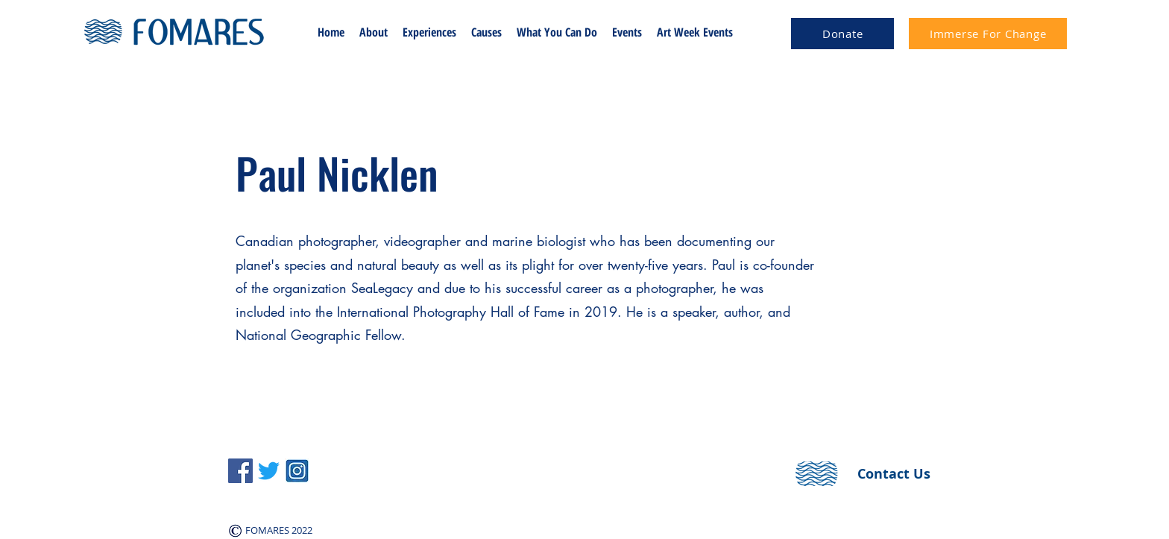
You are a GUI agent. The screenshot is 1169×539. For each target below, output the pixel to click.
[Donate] (842, 33)
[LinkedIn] (268, 470)
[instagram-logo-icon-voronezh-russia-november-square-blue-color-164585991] (297, 470)
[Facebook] (240, 470)
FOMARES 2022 (277, 530)
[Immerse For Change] (988, 33)
